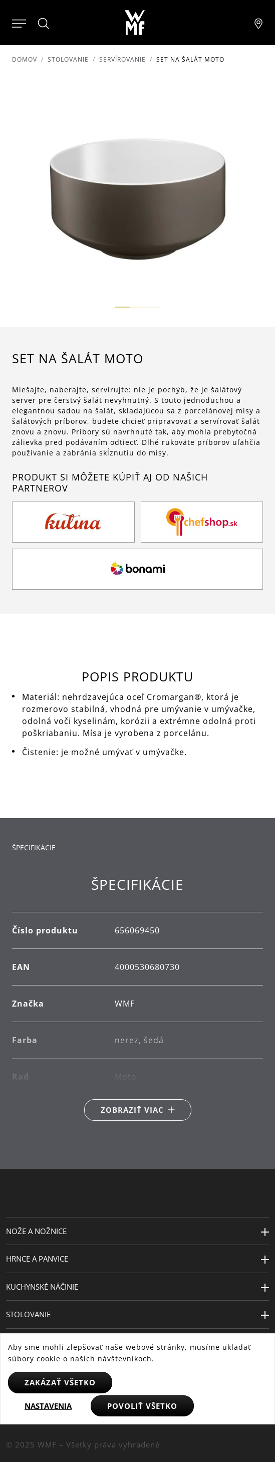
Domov (24, 59)
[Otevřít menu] (19, 23)
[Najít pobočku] (258, 22)
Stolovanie (68, 59)
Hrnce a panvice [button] (37, 1259)
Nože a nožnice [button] (36, 1231)
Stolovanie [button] (28, 1314)
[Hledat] (44, 23)
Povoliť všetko (142, 1406)
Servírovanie (122, 59)
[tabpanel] (137, 998)
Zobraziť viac (132, 1110)
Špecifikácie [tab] (34, 847)
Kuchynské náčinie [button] (42, 1287)
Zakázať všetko (60, 1382)
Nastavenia (48, 1406)
